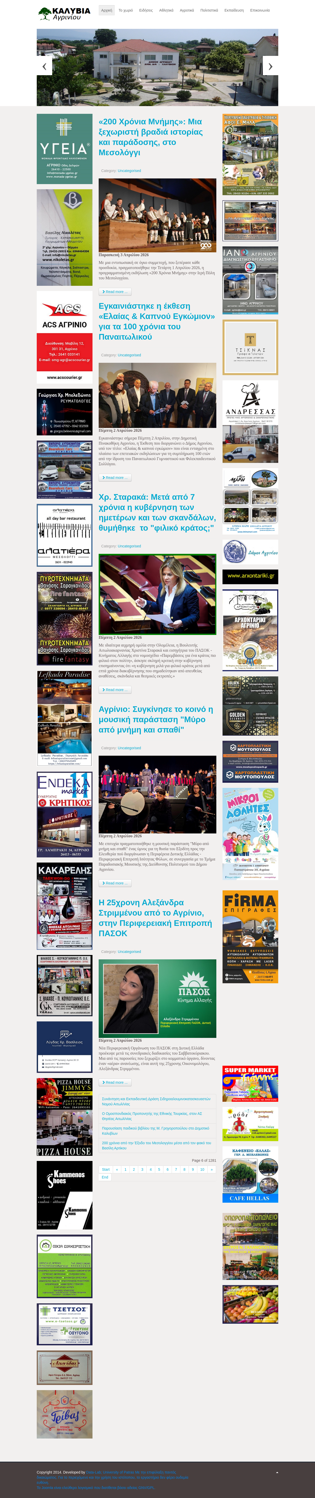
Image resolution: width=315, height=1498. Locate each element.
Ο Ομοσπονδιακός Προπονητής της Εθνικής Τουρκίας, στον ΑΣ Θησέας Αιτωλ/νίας (152, 1116)
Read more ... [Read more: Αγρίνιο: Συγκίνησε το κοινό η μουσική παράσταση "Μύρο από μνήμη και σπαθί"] (115, 883)
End (105, 1177)
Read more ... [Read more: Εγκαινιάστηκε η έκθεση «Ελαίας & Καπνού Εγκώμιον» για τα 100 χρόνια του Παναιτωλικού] (115, 478)
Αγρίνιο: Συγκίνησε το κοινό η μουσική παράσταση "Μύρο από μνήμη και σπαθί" (156, 719)
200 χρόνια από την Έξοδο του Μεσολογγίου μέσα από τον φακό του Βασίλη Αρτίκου (156, 1145)
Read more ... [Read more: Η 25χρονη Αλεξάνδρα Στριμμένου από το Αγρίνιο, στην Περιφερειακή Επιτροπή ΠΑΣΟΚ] (115, 1082)
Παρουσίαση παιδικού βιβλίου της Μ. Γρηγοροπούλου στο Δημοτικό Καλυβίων (155, 1130)
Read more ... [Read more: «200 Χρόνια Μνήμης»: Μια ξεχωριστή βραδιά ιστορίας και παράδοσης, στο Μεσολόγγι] (115, 292)
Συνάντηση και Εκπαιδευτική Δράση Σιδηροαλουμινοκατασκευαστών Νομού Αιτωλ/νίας (156, 1101)
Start (106, 1169)
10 (202, 1169)
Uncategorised (129, 171)
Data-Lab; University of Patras (110, 1472)
